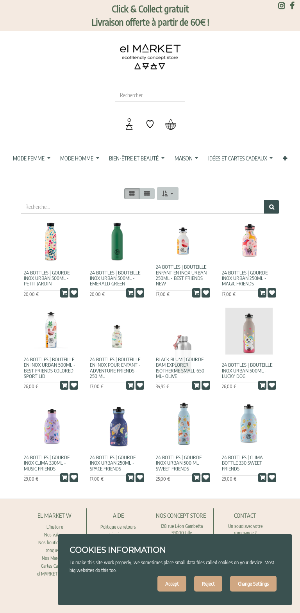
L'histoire (54, 527)
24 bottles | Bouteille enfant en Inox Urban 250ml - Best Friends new (181, 275)
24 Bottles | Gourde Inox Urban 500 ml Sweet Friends (179, 463)
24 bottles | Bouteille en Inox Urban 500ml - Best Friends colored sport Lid (49, 367)
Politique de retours (118, 527)
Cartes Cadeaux (54, 566)
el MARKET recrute (54, 574)
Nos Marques (54, 558)
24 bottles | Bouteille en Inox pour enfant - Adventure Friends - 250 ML (115, 367)
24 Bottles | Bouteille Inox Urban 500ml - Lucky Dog (247, 370)
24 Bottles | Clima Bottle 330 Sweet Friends (242, 463)
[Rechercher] (271, 207)
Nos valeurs (54, 535)
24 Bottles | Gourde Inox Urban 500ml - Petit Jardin (47, 278)
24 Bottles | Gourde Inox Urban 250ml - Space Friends (113, 463)
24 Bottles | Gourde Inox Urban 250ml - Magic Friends (245, 278)
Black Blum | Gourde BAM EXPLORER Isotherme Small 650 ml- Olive (180, 367)
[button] (285, 158)
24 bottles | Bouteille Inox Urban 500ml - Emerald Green (115, 278)
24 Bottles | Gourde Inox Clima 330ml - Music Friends (47, 463)
